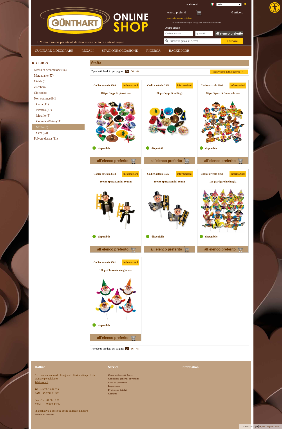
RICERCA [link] (153, 50)
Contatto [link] (112, 393)
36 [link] (132, 71)
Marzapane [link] (44, 75)
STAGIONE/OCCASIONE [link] (120, 50)
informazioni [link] (130, 85)
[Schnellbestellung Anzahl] (204, 33)
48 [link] (137, 71)
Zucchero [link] (40, 87)
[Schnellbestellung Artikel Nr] (178, 33)
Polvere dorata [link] (46, 138)
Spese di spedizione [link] (269, 426)
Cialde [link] (40, 81)
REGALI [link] (87, 50)
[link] (275, 7)
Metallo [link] (43, 115)
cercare (232, 41)
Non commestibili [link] (45, 98)
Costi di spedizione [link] (117, 382)
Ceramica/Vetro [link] (48, 121)
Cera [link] (42, 132)
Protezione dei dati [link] (117, 389)
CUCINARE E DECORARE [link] (54, 50)
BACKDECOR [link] (179, 50)
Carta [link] (42, 104)
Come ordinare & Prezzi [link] (120, 375)
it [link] (245, 4)
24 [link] (127, 71)
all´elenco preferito (229, 33)
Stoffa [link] (42, 127)
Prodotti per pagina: (113, 71)
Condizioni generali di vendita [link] (123, 378)
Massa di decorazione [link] (50, 70)
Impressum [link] (114, 386)
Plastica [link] (44, 110)
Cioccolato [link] (40, 92)
